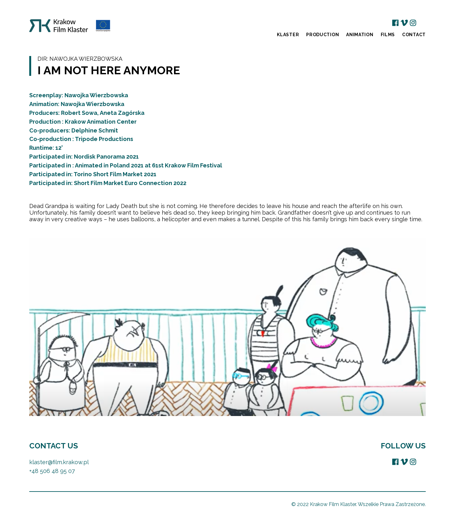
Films (388, 34)
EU (422, 23)
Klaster (288, 34)
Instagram (413, 23)
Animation (359, 34)
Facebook (395, 23)
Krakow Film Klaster (69, 28)
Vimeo (404, 23)
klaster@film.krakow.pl (59, 462)
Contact (414, 34)
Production (322, 34)
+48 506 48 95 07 (52, 471)
